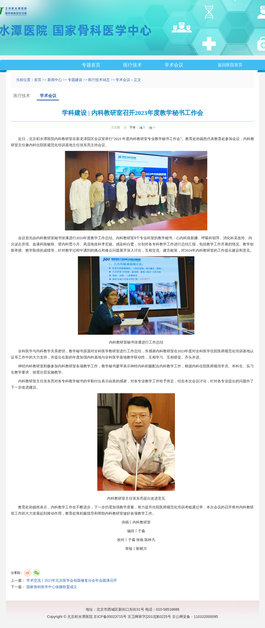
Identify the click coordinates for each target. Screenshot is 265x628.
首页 (37, 80)
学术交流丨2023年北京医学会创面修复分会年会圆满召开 (71, 580)
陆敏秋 (48, 244)
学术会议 (174, 65)
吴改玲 (239, 238)
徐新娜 (192, 238)
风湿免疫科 (92, 244)
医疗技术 (132, 65)
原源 (87, 351)
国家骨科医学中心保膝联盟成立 (51, 587)
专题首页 (91, 65)
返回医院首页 (230, 65)
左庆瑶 (23, 244)
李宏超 (106, 244)
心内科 (181, 238)
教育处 (190, 139)
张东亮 (85, 145)
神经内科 (25, 366)
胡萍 (215, 238)
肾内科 (63, 244)
